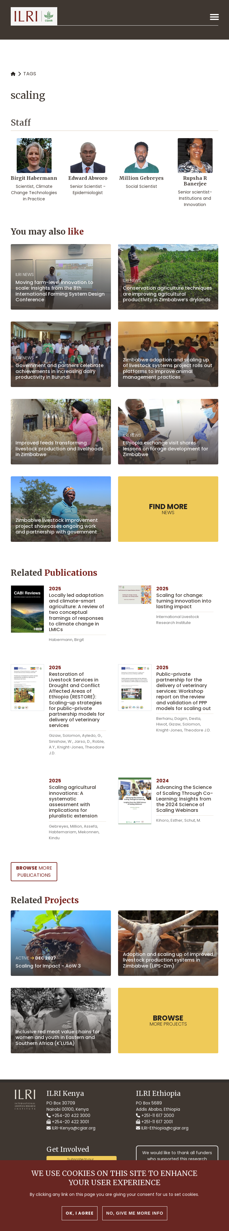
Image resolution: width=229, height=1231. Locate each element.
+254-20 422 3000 (68, 1115)
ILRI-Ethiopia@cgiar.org (162, 1128)
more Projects (168, 1020)
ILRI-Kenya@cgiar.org (71, 1128)
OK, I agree (80, 1214)
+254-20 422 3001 (68, 1122)
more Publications (34, 872)
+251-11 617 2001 (154, 1122)
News (168, 509)
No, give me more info (134, 1213)
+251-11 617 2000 (155, 1115)
